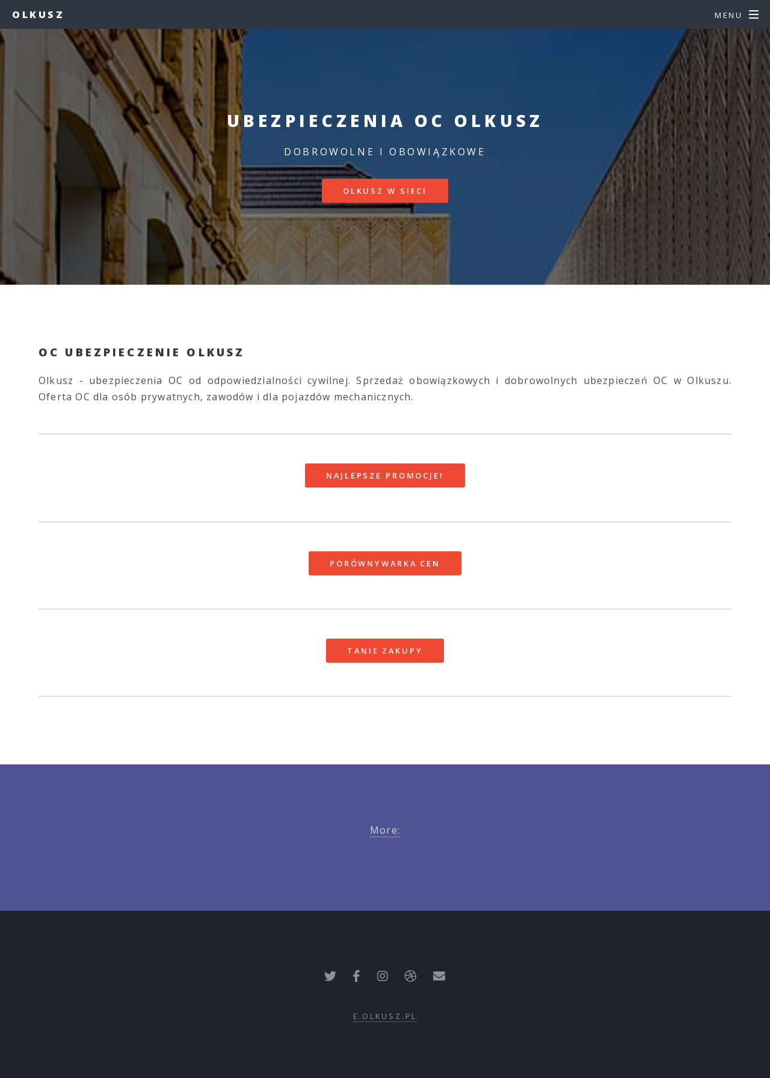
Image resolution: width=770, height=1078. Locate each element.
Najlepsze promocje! (385, 475)
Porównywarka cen (385, 563)
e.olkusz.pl (385, 1016)
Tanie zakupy (385, 650)
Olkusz (38, 14)
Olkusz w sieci (385, 190)
